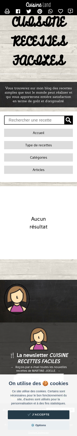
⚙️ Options (38, 425)
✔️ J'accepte (39, 414)
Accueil (38, 133)
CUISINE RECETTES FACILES (38, 42)
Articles (38, 170)
